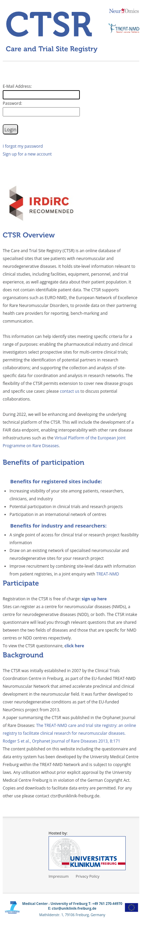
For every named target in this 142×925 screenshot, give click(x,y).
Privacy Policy (88, 876)
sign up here (94, 599)
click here (74, 646)
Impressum (59, 876)
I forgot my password (23, 146)
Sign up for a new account (27, 154)
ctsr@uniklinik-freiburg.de (74, 908)
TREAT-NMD (107, 574)
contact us (69, 391)
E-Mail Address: (17, 86)
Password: (12, 103)
